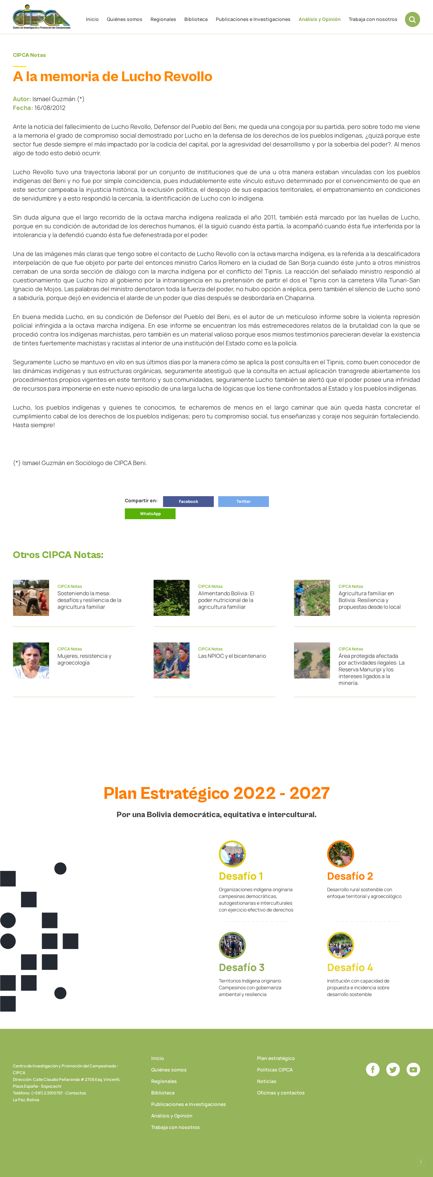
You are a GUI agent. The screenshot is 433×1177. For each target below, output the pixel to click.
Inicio (92, 19)
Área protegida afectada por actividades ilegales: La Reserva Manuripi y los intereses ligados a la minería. (372, 669)
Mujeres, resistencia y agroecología (84, 659)
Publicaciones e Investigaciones (253, 19)
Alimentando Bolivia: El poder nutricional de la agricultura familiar (226, 600)
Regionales (163, 19)
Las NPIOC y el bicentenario (232, 655)
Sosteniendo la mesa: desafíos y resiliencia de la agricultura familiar (89, 600)
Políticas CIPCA (275, 1069)
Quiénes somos (124, 19)
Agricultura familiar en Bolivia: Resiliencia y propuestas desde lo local (370, 600)
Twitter (243, 501)
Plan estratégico (276, 1058)
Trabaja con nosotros (373, 19)
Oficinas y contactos (281, 1092)
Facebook (188, 501)
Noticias (266, 1081)
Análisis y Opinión (320, 19)
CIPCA (41, 17)
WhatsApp (150, 513)
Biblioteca (196, 19)
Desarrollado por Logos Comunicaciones (420, 1161)
